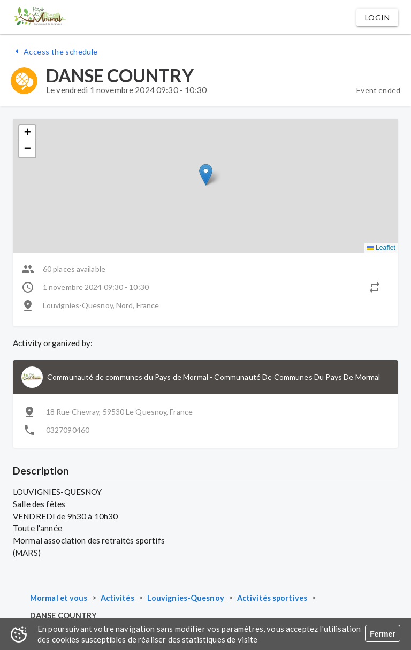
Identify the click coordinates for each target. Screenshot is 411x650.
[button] (377, 17)
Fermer (382, 634)
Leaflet (381, 247)
